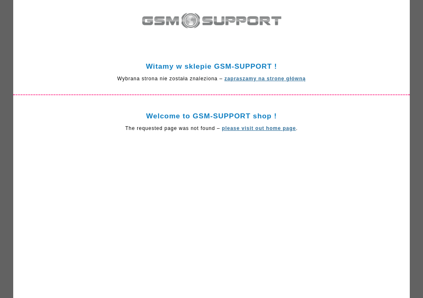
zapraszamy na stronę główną (265, 79)
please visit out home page (259, 128)
